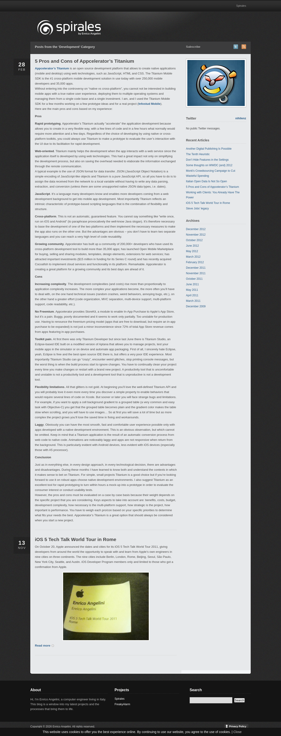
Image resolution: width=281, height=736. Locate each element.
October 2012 (194, 240)
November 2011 (195, 273)
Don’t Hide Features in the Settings (207, 159)
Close (237, 732)
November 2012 (195, 234)
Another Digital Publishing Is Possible (209, 148)
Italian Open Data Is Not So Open (206, 181)
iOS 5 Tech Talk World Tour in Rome (75, 539)
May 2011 (192, 289)
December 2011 (195, 267)
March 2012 (193, 256)
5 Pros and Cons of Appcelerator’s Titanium (84, 61)
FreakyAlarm (122, 704)
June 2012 (192, 245)
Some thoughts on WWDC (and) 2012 (209, 165)
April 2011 (192, 295)
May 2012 (192, 251)
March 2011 (193, 300)
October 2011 (194, 278)
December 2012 (195, 229)
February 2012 (195, 262)
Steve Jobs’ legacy (197, 208)
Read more (44, 645)
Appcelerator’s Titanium (52, 68)
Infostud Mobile (149, 104)
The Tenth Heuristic (198, 154)
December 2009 (195, 306)
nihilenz (240, 118)
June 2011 (192, 284)
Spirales (241, 5)
